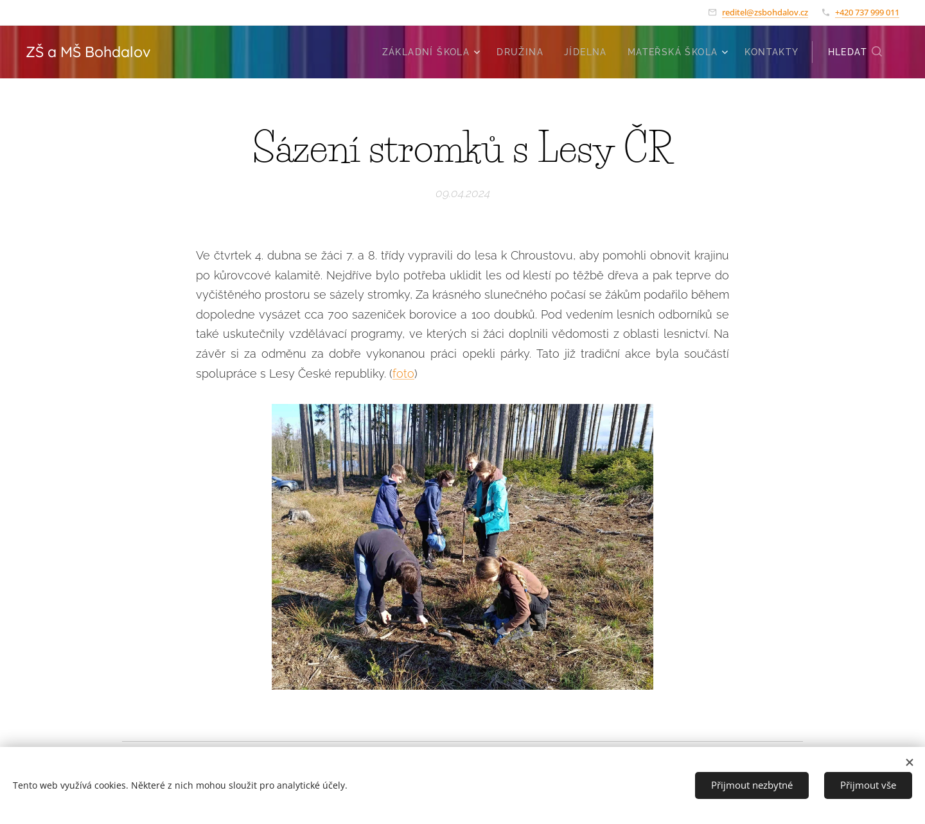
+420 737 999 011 (867, 12)
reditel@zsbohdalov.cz (765, 12)
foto (403, 373)
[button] (855, 52)
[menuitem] (433, 52)
